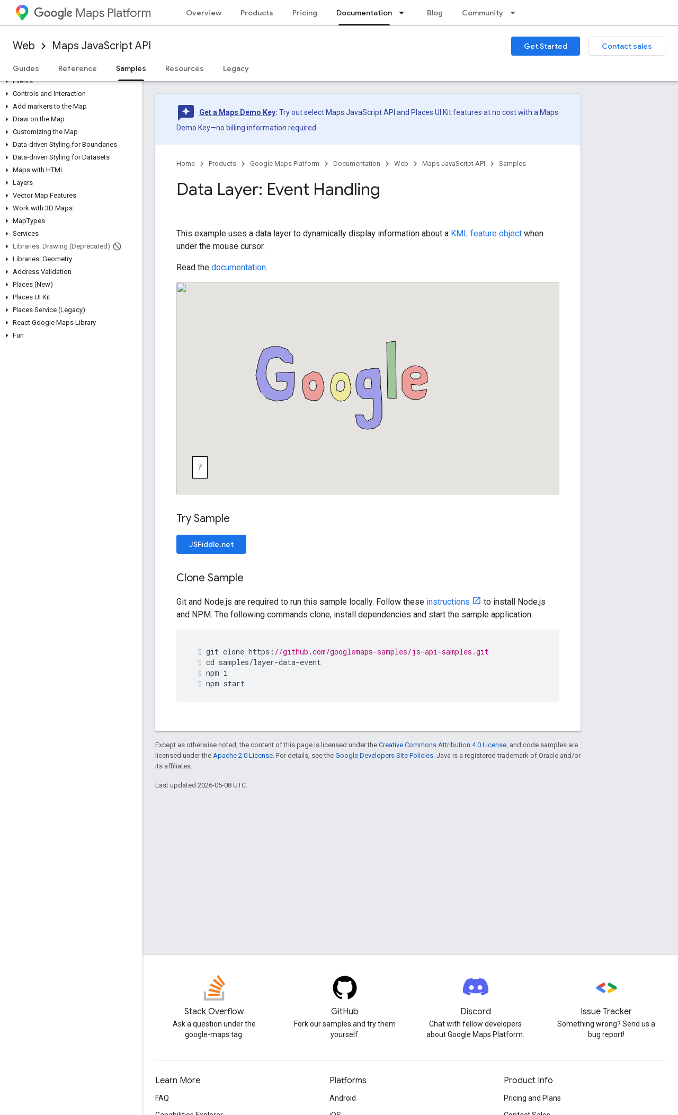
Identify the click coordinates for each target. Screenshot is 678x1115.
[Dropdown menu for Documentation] (404, 12)
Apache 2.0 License (243, 755)
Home (185, 163)
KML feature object (486, 233)
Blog (435, 12)
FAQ (162, 1098)
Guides (26, 68)
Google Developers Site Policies (384, 755)
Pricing (304, 12)
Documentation (356, 163)
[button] (69, 81)
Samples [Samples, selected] (131, 68)
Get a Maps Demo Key (237, 112)
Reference (77, 68)
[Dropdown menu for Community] (516, 12)
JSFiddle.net (211, 544)
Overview (203, 12)
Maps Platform (92, 13)
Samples (512, 163)
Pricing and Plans (532, 1098)
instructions (448, 602)
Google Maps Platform (284, 163)
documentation (238, 267)
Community (482, 12)
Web (24, 45)
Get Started (545, 46)
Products (256, 12)
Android (342, 1098)
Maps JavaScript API (101, 45)
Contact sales (627, 46)
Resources (184, 68)
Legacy (236, 68)
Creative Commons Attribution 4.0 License (442, 745)
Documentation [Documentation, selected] (364, 12)
